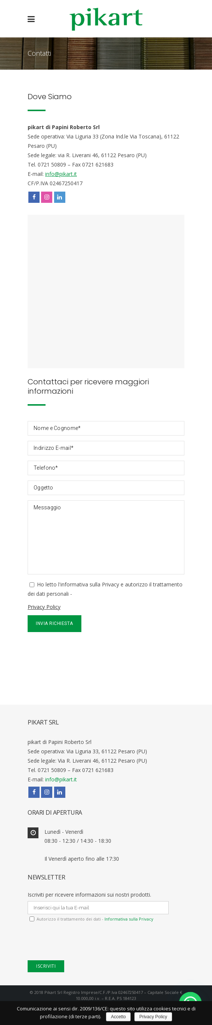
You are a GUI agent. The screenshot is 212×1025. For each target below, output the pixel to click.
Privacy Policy (44, 606)
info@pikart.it (61, 173)
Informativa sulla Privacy (128, 919)
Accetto (118, 1016)
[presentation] (84, 650)
